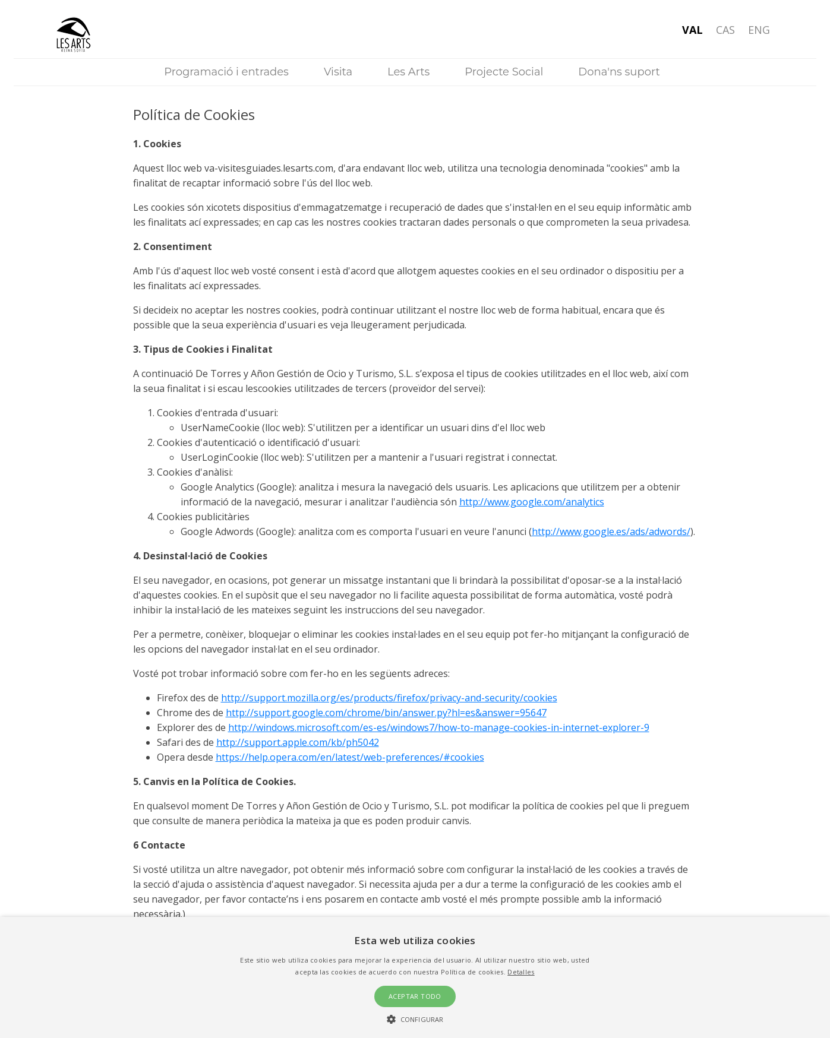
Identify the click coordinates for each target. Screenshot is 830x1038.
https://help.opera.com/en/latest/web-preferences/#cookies (350, 757)
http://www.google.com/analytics (531, 501)
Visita (338, 71)
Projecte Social (504, 71)
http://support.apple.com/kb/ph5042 (297, 742)
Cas (725, 30)
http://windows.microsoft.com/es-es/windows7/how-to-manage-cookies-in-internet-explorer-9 (438, 727)
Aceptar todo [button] (415, 996)
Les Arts (408, 71)
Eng (759, 30)
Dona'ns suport (618, 71)
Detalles (520, 971)
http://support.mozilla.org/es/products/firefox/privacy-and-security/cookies (389, 697)
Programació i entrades (226, 71)
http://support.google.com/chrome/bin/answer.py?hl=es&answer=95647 (386, 712)
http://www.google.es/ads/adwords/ (611, 531)
